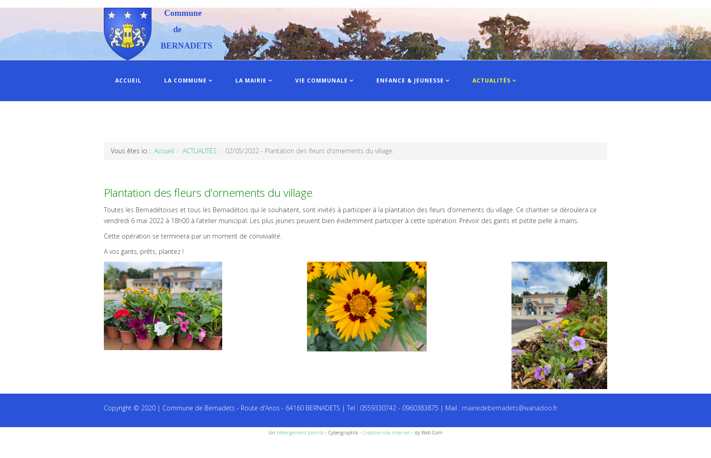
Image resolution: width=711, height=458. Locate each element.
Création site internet (386, 432)
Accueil (164, 150)
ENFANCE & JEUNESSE (410, 80)
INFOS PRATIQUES (143, 121)
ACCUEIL (128, 80)
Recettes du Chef (25, 447)
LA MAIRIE (251, 80)
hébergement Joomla (300, 432)
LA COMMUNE (185, 80)
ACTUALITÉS (491, 80)
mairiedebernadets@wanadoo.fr (509, 408)
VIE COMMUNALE (321, 80)
